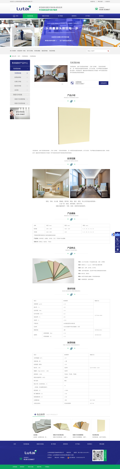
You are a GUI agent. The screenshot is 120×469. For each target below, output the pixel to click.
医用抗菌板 (37, 50)
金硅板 (16, 90)
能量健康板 (17, 77)
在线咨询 (104, 83)
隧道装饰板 (45, 50)
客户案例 (60, 16)
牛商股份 (47, 466)
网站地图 (100, 1)
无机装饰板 (52, 50)
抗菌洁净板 (17, 81)
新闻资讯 (74, 16)
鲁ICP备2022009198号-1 (83, 452)
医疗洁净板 (30, 50)
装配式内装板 (45, 16)
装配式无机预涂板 (19, 103)
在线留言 (107, 1)
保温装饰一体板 (21, 50)
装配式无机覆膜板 (19, 99)
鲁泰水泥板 (30, 466)
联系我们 (101, 16)
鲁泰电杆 (22, 466)
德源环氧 (39, 466)
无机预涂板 (30, 16)
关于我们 (87, 16)
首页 (17, 16)
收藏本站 (92, 1)
